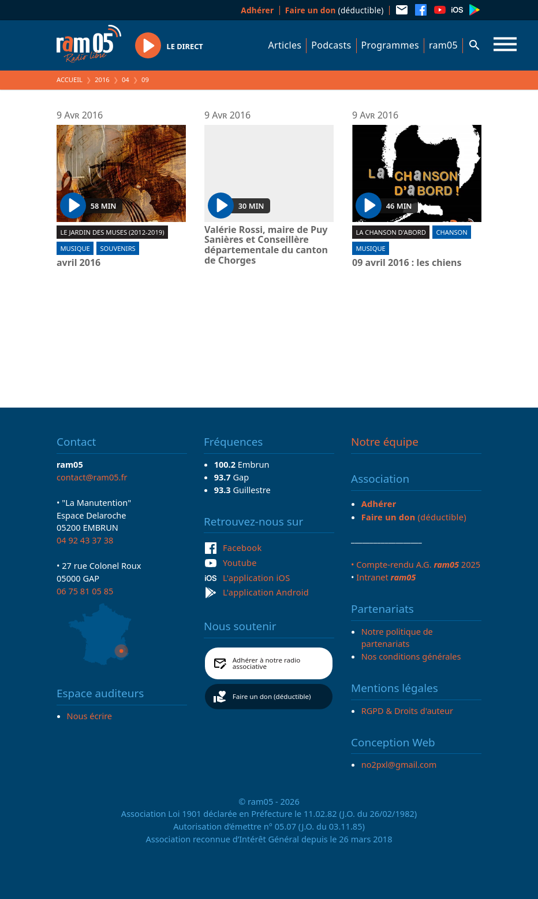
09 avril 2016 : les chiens (406, 263)
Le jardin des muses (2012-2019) (112, 232)
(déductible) (334, 10)
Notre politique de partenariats (397, 638)
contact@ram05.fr (92, 477)
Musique (74, 248)
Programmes (390, 45)
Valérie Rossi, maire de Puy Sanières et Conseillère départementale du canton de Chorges (266, 245)
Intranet (386, 577)
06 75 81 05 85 (85, 591)
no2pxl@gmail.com (399, 764)
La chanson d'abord (390, 232)
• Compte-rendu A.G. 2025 (415, 564)
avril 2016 (78, 263)
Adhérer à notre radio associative (267, 663)
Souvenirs (117, 248)
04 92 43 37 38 (85, 540)
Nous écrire (89, 716)
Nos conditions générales (411, 656)
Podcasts (331, 45)
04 (125, 79)
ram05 (443, 45)
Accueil (70, 79)
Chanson (451, 232)
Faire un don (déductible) (272, 696)
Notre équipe (385, 441)
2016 (102, 79)
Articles (285, 45)
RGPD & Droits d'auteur (407, 710)
